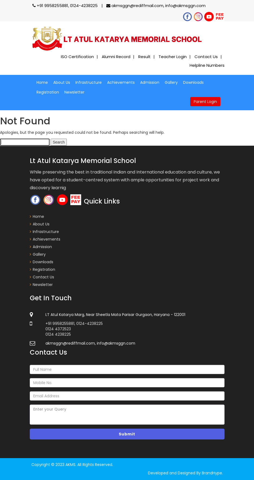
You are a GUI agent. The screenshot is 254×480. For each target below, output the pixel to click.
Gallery (171, 82)
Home (42, 82)
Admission (149, 82)
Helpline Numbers (207, 65)
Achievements (121, 82)
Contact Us (206, 56)
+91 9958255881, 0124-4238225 (65, 5)
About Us (61, 82)
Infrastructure (88, 82)
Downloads (193, 82)
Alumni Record (116, 56)
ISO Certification (77, 56)
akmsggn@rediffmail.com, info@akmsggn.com (156, 5)
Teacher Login (173, 56)
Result (144, 56)
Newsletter (74, 92)
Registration (48, 92)
